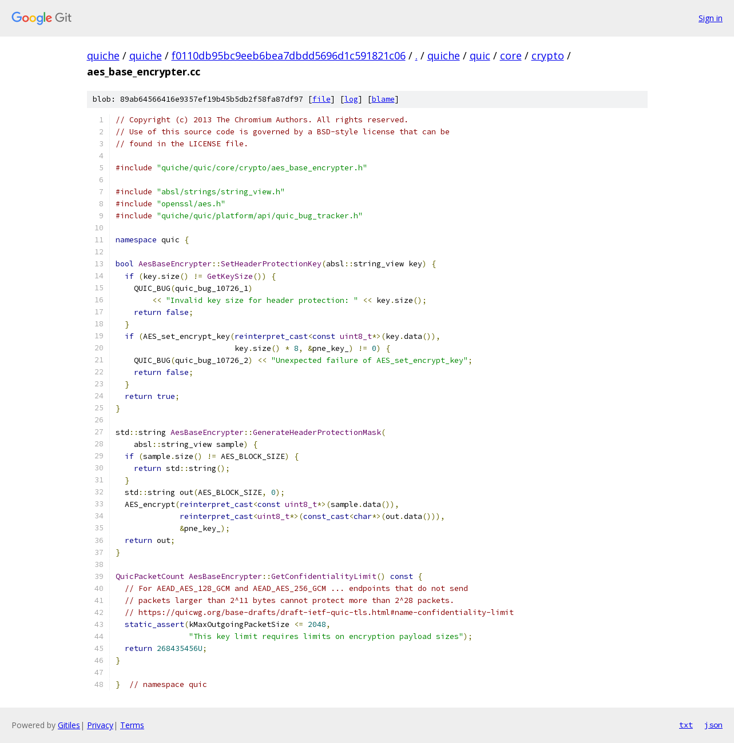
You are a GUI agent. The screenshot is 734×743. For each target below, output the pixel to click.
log (351, 99)
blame (383, 99)
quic (480, 55)
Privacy (100, 725)
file (321, 99)
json (713, 725)
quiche (103, 55)
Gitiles (69, 725)
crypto (547, 55)
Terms (132, 725)
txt (686, 725)
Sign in (711, 18)
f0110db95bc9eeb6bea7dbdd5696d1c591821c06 (289, 55)
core (511, 55)
